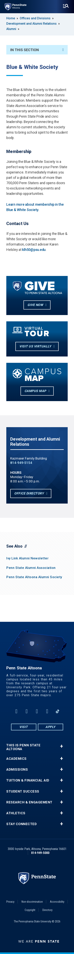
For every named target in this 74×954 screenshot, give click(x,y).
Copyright (30, 910)
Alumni (11, 29)
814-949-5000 (40, 853)
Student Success (22, 791)
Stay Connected (21, 824)
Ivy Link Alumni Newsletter (27, 558)
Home (10, 18)
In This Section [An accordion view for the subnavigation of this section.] (37, 50)
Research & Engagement (29, 802)
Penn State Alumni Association (31, 568)
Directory (47, 910)
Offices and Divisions (35, 18)
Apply (50, 727)
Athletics (15, 813)
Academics (16, 759)
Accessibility (57, 901)
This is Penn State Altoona (23, 747)
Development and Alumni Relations (31, 23)
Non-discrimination (32, 901)
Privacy (10, 901)
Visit (23, 727)
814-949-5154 (21, 463)
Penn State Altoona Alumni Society (34, 577)
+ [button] (61, 746)
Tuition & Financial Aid (27, 780)
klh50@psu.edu (34, 250)
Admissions (17, 769)
